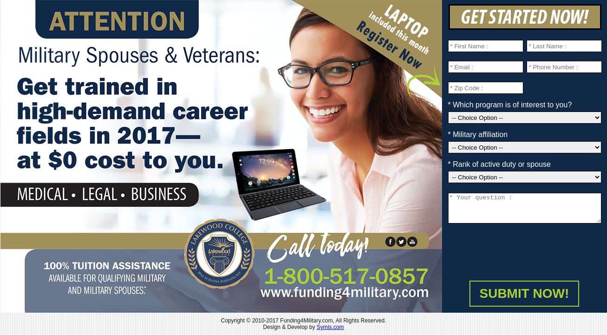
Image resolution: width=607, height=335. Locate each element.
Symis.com (330, 327)
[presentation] (525, 250)
